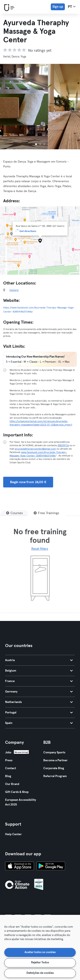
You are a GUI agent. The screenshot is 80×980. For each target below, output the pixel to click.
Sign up (57, 6)
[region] (40, 947)
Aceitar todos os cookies (40, 952)
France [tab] (39, 681)
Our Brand (12, 784)
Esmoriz (14, 290)
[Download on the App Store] (19, 866)
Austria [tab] (39, 660)
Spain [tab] (39, 723)
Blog (8, 776)
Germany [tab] (39, 691)
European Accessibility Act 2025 (20, 802)
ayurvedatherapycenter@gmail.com (35, 449)
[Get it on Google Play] (50, 866)
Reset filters (39, 548)
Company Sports (54, 752)
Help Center (13, 834)
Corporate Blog (53, 768)
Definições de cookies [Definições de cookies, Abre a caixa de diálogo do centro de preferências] (40, 973)
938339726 (63, 445)
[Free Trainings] (46, 513)
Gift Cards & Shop (17, 792)
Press (8, 760)
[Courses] (14, 513)
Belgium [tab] (39, 670)
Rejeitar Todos (40, 962)
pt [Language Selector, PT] (72, 6)
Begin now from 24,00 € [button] (28, 482)
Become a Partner (55, 760)
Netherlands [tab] (39, 702)
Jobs (8, 752)
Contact (10, 768)
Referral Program (55, 776)
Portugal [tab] (39, 712)
